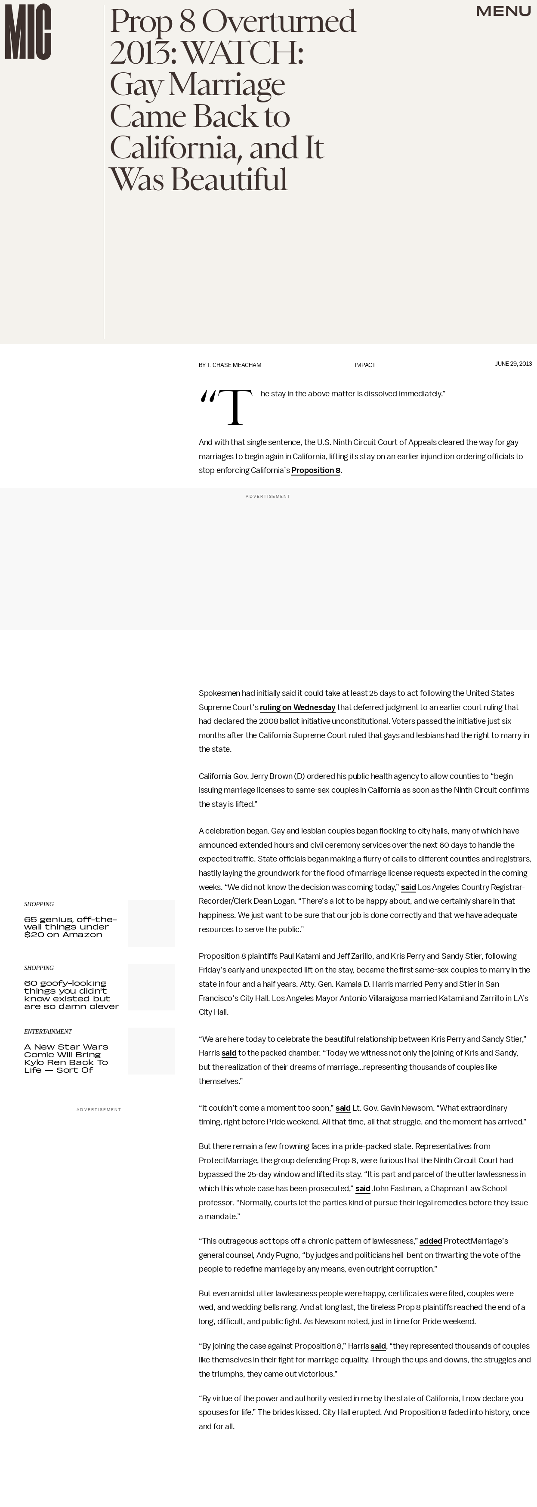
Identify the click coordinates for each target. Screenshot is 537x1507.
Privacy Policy (41, 835)
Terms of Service (144, 830)
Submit (154, 817)
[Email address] (99, 793)
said (408, 887)
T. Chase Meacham (234, 365)
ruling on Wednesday (298, 707)
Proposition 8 (315, 470)
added (431, 1241)
